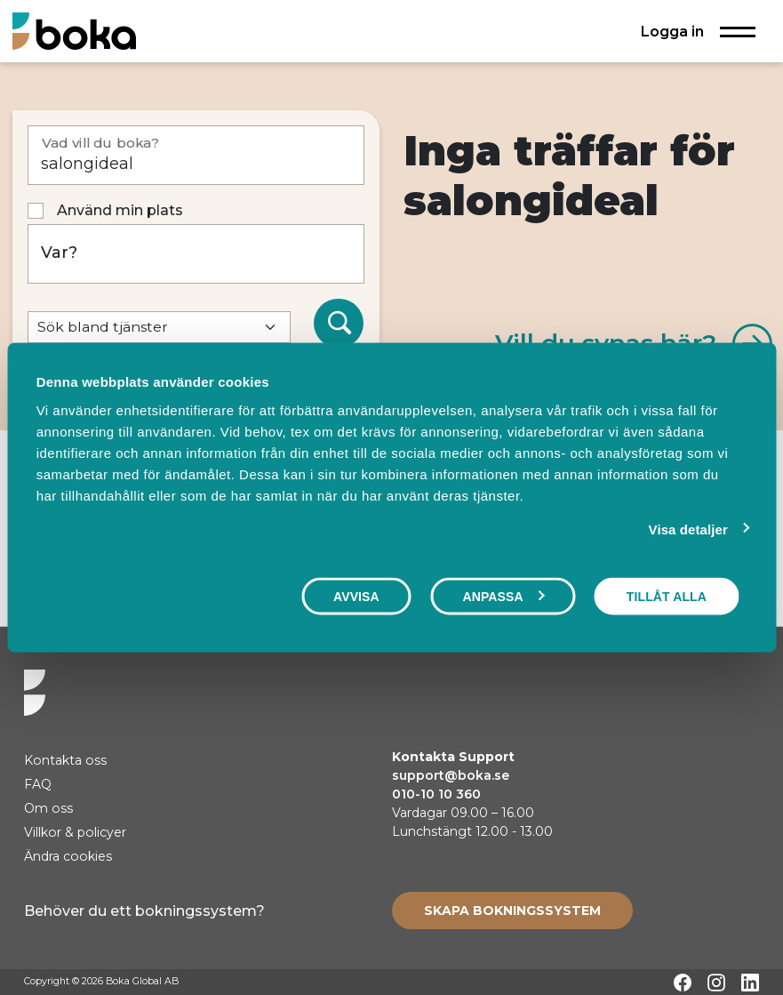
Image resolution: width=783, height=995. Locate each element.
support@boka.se (450, 775)
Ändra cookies (68, 856)
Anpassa (503, 597)
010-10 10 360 (436, 794)
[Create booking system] (512, 910)
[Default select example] (159, 327)
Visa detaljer (688, 529)
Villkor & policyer (75, 832)
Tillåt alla (667, 597)
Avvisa (356, 597)
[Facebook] (682, 982)
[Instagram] (716, 982)
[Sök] (339, 324)
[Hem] (74, 30)
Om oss (48, 808)
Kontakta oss (65, 760)
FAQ (38, 784)
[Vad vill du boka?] (196, 155)
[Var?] (196, 254)
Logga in (672, 31)
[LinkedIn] (750, 982)
